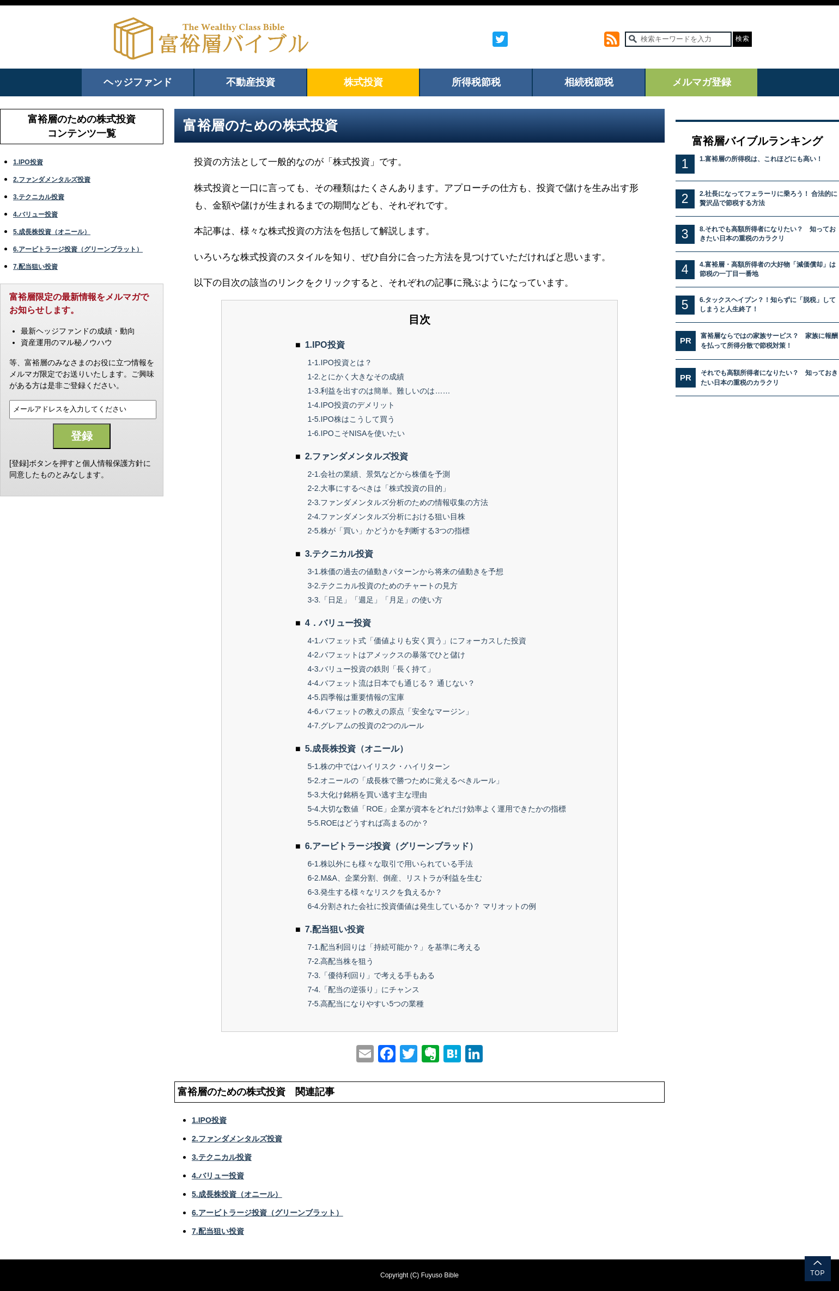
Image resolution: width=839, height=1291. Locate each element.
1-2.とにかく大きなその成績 (355, 376)
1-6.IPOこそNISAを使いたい (356, 433)
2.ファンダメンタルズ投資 (51, 179)
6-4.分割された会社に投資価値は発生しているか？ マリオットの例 (421, 906)
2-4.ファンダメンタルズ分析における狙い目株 (386, 516)
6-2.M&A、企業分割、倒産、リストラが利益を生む (394, 878)
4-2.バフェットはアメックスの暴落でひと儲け (386, 654)
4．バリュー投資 (338, 623)
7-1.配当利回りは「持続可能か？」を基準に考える (394, 947)
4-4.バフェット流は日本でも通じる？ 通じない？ (391, 683)
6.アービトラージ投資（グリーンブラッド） (391, 846)
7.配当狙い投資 (35, 267)
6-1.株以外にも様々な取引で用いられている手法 (390, 863)
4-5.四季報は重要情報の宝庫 (355, 697)
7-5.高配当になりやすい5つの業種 (365, 1003)
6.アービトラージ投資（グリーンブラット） (78, 249)
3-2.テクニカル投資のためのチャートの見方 (382, 585)
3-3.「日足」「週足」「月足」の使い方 (374, 599)
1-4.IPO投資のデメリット (350, 405)
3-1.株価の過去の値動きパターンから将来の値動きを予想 (405, 571)
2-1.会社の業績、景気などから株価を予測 (378, 474)
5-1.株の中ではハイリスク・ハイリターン (378, 766)
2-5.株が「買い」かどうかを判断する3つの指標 (388, 530)
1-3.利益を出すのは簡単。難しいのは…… (378, 390)
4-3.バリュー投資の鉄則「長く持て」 (371, 669)
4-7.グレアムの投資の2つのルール (365, 725)
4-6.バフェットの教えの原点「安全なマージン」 (390, 711)
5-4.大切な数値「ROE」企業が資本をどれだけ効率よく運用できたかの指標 (436, 808)
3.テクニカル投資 (38, 197)
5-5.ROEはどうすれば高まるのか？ (367, 823)
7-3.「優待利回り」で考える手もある (371, 975)
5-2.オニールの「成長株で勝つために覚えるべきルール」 (405, 780)
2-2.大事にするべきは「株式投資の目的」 (378, 488)
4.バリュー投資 (35, 214)
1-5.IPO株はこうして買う (350, 419)
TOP (817, 1273)
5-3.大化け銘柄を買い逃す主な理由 (367, 794)
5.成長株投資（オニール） (51, 232)
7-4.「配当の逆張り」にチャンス (363, 989)
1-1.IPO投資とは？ (339, 362)
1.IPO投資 (28, 162)
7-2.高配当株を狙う (340, 961)
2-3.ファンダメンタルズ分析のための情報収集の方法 (397, 502)
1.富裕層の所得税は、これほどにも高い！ (761, 159)
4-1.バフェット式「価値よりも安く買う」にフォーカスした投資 (416, 640)
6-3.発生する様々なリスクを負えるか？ (374, 892)
